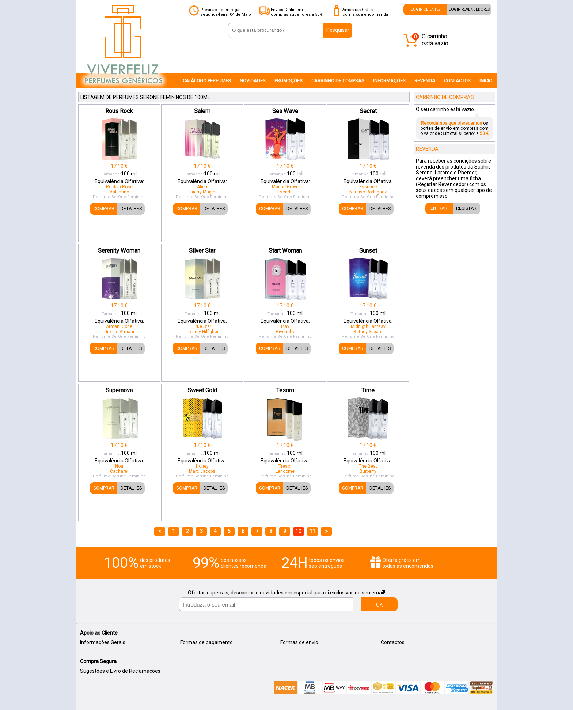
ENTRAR (438, 208)
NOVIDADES (253, 80)
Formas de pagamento (206, 642)
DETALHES (131, 208)
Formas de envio (299, 642)
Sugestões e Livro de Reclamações (120, 671)
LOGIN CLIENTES (425, 9)
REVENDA (424, 80)
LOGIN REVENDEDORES (469, 9)
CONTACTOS (457, 80)
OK (379, 605)
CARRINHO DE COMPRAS (337, 80)
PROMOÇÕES (288, 80)
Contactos (393, 642)
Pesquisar (337, 30)
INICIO (485, 80)
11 (312, 531)
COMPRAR (103, 208)
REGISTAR (466, 208)
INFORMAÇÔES (389, 80)
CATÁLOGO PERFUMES (207, 80)
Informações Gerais (102, 642)
